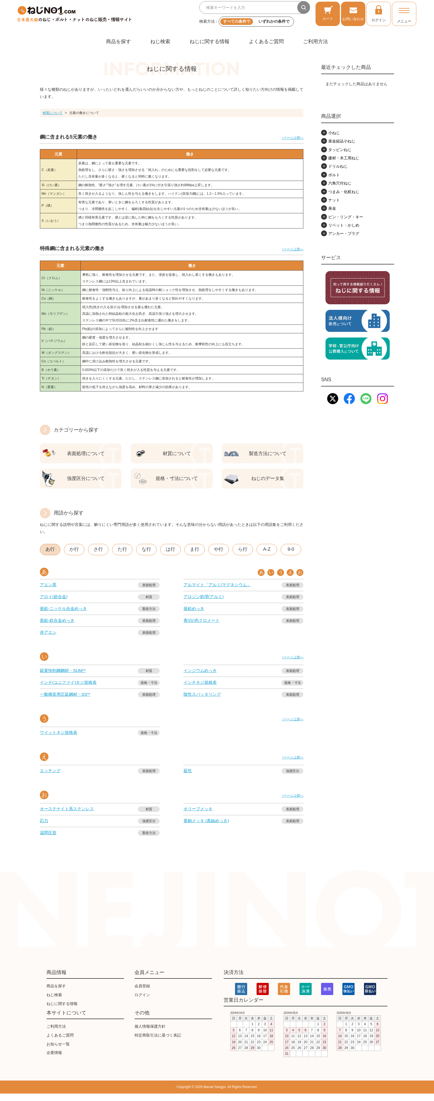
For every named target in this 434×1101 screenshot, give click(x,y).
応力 (44, 827)
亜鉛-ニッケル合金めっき (65, 612)
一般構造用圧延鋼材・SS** (67, 700)
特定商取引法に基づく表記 (158, 1042)
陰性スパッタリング (203, 700)
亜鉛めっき (195, 612)
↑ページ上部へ (292, 138)
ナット (334, 200)
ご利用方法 (315, 41)
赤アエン (49, 637)
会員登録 (142, 993)
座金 (332, 208)
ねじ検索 (160, 41)
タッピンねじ (340, 149)
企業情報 (54, 1060)
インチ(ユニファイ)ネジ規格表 (70, 687)
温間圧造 (49, 840)
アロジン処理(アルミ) (205, 600)
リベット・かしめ (343, 225)
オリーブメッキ (199, 815)
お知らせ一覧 (58, 1051)
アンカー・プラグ (343, 233)
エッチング (51, 777)
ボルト (334, 175)
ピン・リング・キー (345, 217)
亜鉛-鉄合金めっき (58, 624)
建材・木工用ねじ (343, 158)
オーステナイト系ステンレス (68, 815)
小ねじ (334, 133)
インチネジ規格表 (201, 687)
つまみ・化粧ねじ (343, 191)
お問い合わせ (353, 13)
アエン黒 (49, 588)
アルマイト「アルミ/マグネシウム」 (219, 588)
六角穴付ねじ (340, 183)
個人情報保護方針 (150, 1034)
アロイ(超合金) (54, 600)
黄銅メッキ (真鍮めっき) (208, 827)
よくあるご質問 (266, 41)
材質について (53, 113)
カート (327, 13)
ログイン (378, 13)
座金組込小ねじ (341, 141)
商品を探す (118, 41)
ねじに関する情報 (209, 41)
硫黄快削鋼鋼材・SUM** (64, 675)
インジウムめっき (201, 675)
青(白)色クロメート (203, 624)
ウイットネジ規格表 (60, 738)
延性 (188, 777)
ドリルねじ (338, 166)
